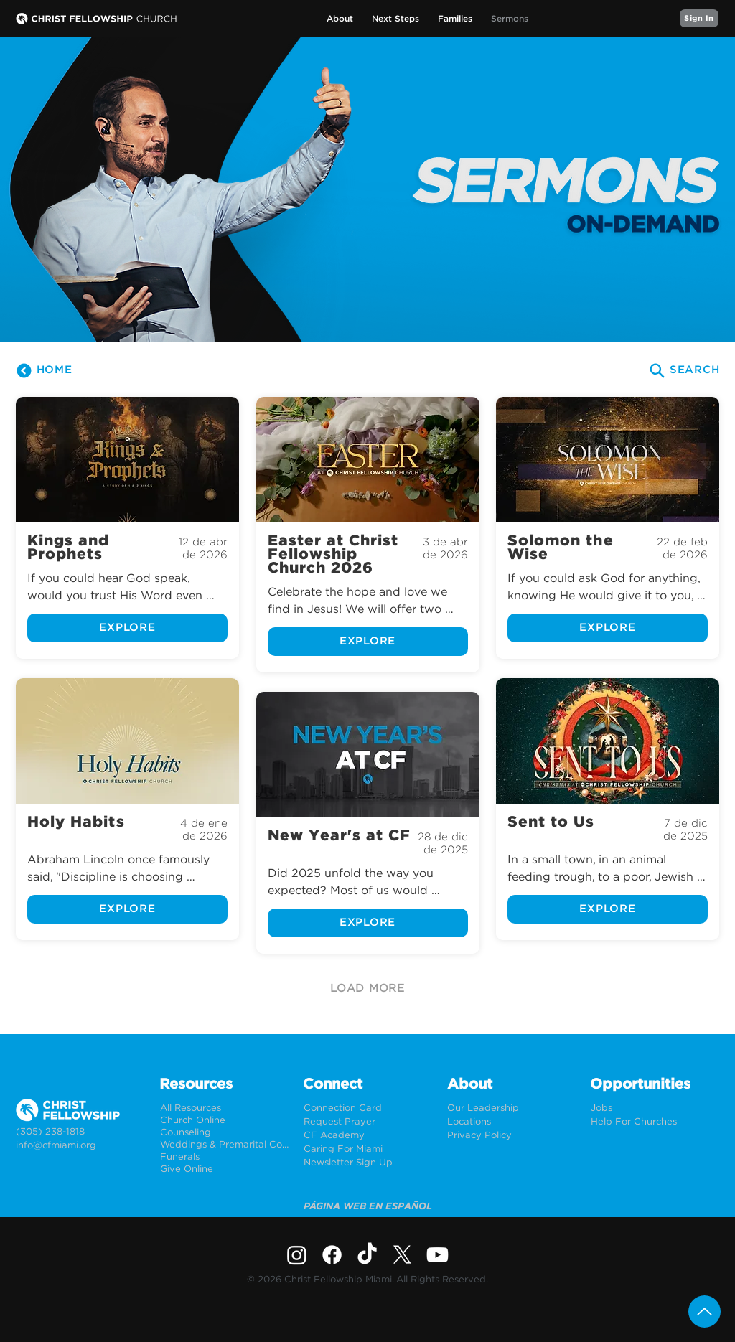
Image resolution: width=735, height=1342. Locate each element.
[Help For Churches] (655, 1122)
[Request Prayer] (368, 1122)
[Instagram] (296, 1254)
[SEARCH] (683, 370)
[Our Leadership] (511, 1108)
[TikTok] (367, 1254)
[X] (402, 1254)
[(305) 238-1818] (80, 1132)
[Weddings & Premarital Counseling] (224, 1145)
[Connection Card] (368, 1108)
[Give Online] (224, 1169)
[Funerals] (224, 1157)
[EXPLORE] (127, 628)
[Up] (704, 1311)
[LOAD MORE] (367, 989)
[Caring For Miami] (368, 1149)
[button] (339, 19)
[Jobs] (655, 1108)
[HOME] (43, 370)
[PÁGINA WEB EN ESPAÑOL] (367, 1206)
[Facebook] (332, 1254)
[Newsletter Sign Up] (368, 1163)
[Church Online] (224, 1120)
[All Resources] (224, 1108)
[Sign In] (699, 18)
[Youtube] (437, 1254)
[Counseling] (224, 1132)
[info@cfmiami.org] (80, 1145)
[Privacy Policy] (511, 1135)
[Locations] (511, 1122)
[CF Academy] (368, 1135)
